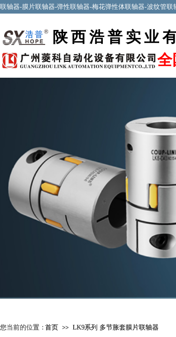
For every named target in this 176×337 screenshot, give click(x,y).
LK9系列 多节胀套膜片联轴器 (116, 327)
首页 (51, 327)
